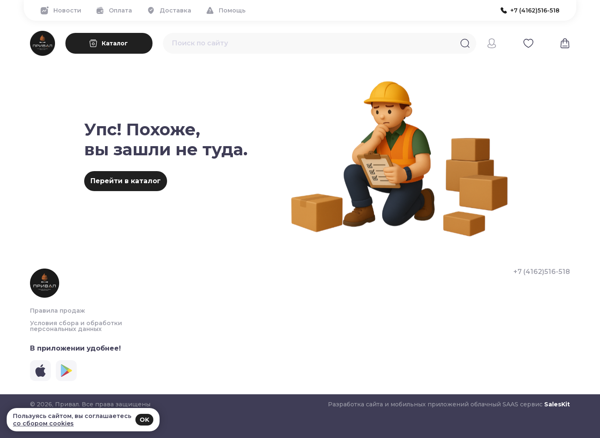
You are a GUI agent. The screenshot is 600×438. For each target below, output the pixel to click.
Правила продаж (57, 311)
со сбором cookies (43, 423)
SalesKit (557, 404)
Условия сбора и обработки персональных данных (76, 326)
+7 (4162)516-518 (541, 272)
